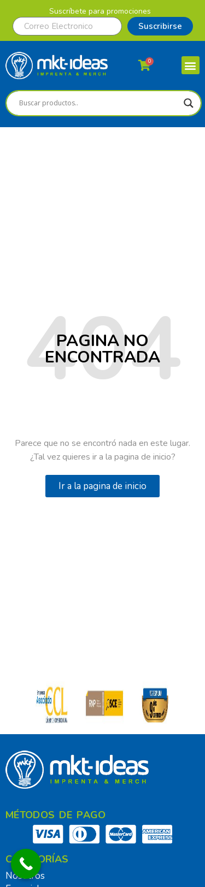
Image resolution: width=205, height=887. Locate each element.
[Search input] (98, 103)
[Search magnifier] (188, 103)
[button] (190, 65)
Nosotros (25, 876)
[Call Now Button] (26, 864)
